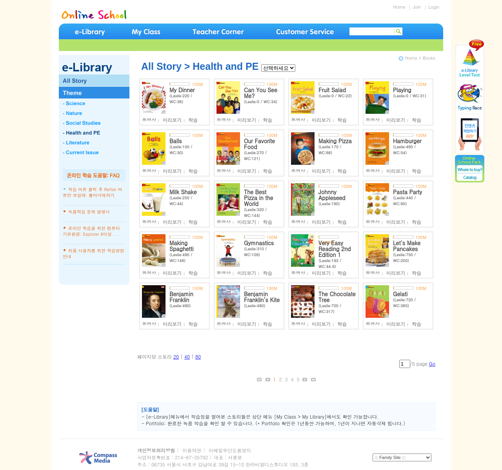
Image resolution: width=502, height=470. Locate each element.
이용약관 (191, 450)
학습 (193, 120)
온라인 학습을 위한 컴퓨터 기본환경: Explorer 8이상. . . (91, 231)
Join (414, 7)
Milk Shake (182, 192)
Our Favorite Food (259, 144)
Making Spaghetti (181, 246)
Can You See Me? (260, 93)
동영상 (151, 120)
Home (399, 7)
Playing (402, 90)
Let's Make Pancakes (406, 246)
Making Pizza (335, 141)
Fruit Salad (332, 90)
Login (430, 7)
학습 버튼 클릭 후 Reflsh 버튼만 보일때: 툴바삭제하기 (92, 192)
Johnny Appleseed (332, 195)
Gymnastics (259, 243)
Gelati (400, 294)
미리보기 (175, 120)
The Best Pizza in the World (258, 198)
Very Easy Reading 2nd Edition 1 (334, 249)
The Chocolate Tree (337, 297)
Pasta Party (407, 192)
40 (187, 356)
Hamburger (407, 141)
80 (198, 356)
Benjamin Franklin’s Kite (262, 297)
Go (432, 363)
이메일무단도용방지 (230, 450)
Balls (175, 141)
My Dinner (182, 90)
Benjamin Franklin (181, 297)
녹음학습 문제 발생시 (89, 212)
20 (176, 356)
